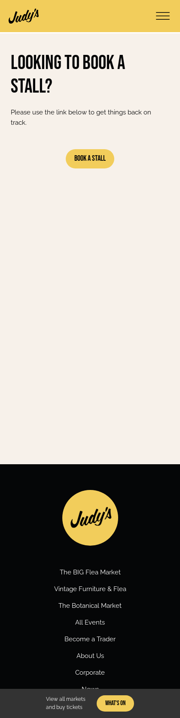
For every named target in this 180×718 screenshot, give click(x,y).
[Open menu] (162, 16)
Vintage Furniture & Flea (90, 589)
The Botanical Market (90, 606)
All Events (90, 622)
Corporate (90, 672)
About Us (90, 656)
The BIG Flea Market (90, 572)
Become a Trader (90, 639)
